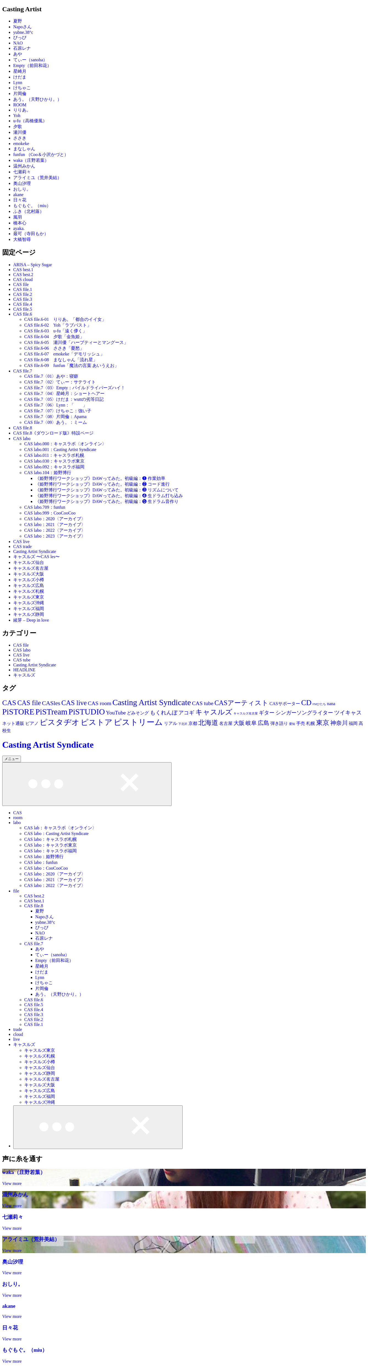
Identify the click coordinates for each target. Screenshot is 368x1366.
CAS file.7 (22, 371)
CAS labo (22, 438)
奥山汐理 (22, 183)
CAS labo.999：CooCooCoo (50, 513)
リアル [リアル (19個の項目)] (170, 723)
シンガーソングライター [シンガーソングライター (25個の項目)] (304, 713)
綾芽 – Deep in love (31, 620)
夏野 (17, 21)
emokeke (21, 143)
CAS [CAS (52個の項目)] (9, 703)
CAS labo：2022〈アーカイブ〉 (55, 530)
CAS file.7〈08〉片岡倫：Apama (55, 416)
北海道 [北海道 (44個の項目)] (208, 722)
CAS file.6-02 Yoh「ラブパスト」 (57, 325)
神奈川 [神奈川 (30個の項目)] (339, 723)
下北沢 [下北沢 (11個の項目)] (182, 723)
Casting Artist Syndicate (34, 551)
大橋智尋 (22, 239)
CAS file (21, 284)
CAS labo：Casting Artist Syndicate (56, 833)
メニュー (11, 759)
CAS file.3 (22, 299)
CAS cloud (23, 279)
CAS (17, 812)
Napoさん (22, 26)
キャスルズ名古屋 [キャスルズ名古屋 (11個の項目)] (246, 713)
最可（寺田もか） (30, 233)
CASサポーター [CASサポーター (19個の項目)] (285, 703)
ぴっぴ (19, 37)
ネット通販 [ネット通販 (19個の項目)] (13, 723)
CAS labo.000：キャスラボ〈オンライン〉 (65, 443)
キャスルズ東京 (28, 597)
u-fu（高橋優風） (30, 120)
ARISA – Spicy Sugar (32, 264)
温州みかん (24, 166)
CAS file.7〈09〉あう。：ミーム (55, 422)
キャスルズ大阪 (28, 574)
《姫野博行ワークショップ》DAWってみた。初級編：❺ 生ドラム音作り (106, 501)
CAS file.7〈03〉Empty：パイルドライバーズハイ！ (74, 387)
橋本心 (19, 223)
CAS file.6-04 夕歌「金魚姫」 (54, 336)
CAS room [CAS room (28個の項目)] (99, 703)
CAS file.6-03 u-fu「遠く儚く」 (55, 331)
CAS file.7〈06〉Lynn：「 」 (55, 405)
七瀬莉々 (22, 171)
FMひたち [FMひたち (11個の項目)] (319, 704)
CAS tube (22, 660)
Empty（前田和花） (32, 65)
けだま (19, 77)
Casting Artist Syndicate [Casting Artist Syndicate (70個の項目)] (151, 702)
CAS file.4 (22, 304)
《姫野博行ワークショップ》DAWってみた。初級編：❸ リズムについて (106, 490)
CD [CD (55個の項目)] (306, 703)
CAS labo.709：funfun (44, 507)
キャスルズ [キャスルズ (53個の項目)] (213, 712)
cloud (18, 1034)
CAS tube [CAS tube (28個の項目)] (202, 703)
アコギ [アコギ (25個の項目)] (186, 713)
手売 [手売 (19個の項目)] (300, 723)
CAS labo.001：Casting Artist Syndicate (60, 449)
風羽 (17, 217)
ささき (19, 138)
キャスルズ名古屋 (30, 568)
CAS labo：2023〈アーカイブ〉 (55, 536)
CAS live (21, 541)
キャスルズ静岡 (28, 614)
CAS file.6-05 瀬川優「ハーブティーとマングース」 (76, 342)
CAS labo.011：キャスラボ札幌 (54, 455)
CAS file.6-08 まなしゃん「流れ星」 (60, 359)
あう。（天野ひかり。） (37, 99)
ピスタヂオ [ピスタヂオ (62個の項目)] (59, 722)
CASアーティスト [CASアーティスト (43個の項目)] (241, 702)
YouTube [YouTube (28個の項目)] (116, 713)
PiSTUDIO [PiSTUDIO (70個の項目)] (86, 711)
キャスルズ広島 (28, 585)
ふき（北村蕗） (28, 211)
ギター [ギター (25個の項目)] (266, 713)
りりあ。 (22, 110)
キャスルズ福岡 (28, 608)
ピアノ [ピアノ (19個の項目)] (32, 723)
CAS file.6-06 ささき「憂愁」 (54, 348)
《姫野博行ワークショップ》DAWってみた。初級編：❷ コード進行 (102, 484)
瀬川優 (19, 132)
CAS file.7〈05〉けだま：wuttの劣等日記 (64, 399)
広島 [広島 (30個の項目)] (263, 723)
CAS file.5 (22, 309)
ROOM (19, 104)
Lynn (17, 82)
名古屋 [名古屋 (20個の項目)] (225, 723)
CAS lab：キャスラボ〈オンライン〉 (60, 827)
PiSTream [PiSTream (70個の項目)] (51, 711)
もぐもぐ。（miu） (32, 205)
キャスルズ (24, 675)
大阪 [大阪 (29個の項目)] (239, 723)
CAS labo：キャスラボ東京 (50, 845)
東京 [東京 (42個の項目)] (322, 722)
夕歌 (17, 126)
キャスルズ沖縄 (28, 602)
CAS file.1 (22, 289)
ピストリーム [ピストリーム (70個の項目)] (138, 722)
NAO (18, 43)
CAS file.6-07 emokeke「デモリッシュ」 (64, 354)
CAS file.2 (22, 294)
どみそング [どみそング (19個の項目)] (138, 713)
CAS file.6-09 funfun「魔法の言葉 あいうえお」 (71, 365)
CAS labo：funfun (40, 862)
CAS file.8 (22, 427)
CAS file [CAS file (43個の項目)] (29, 702)
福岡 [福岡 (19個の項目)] (353, 723)
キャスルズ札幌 (28, 591)
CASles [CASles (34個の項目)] (51, 703)
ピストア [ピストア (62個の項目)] (96, 722)
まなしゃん (24, 148)
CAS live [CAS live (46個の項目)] (74, 702)
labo (17, 822)
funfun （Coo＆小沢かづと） (40, 154)
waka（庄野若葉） (31, 160)
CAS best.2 (23, 274)
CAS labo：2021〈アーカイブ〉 (55, 524)
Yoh (16, 115)
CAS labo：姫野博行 (44, 856)
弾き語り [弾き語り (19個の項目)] (279, 723)
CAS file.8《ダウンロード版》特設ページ (53, 433)
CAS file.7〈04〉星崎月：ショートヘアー (64, 393)
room (18, 817)
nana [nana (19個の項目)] (331, 703)
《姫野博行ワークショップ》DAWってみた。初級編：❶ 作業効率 (100, 478)
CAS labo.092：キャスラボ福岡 (54, 466)
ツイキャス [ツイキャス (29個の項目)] (348, 713)
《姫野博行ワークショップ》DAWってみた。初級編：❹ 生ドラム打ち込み (109, 495)
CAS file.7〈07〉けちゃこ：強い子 (57, 410)
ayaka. (18, 228)
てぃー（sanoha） (30, 59)
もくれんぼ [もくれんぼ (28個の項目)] (163, 713)
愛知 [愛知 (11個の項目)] (292, 723)
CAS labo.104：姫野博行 (47, 472)
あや (17, 54)
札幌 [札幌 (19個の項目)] (310, 723)
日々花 (19, 199)
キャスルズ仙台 (28, 562)
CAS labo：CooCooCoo (46, 868)
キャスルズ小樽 (28, 579)
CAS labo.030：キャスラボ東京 (54, 461)
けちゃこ (22, 87)
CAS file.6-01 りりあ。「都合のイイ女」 (65, 319)
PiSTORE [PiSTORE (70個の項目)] (18, 711)
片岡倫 (19, 93)
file (16, 891)
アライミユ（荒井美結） (37, 177)
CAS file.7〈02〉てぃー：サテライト (60, 382)
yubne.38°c (23, 32)
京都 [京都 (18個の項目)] (192, 723)
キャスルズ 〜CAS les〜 (36, 556)
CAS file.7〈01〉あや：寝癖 (51, 376)
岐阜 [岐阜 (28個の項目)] (251, 723)
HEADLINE (24, 669)
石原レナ (22, 48)
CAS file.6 (22, 314)
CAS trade (22, 546)
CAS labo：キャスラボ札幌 (50, 839)
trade (17, 1029)
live (16, 1039)
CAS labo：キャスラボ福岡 (50, 850)
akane (18, 194)
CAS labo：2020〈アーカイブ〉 (55, 518)
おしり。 (22, 189)
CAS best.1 (23, 269)
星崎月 (19, 71)
